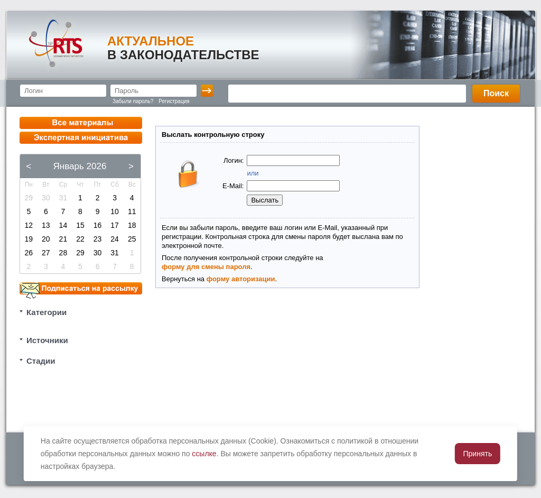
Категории (46, 312)
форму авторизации (241, 279)
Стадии (40, 360)
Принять (477, 453)
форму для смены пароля (206, 267)
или (252, 173)
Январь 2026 (80, 166)
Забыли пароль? (133, 101)
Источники (47, 340)
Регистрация (173, 101)
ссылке (204, 453)
